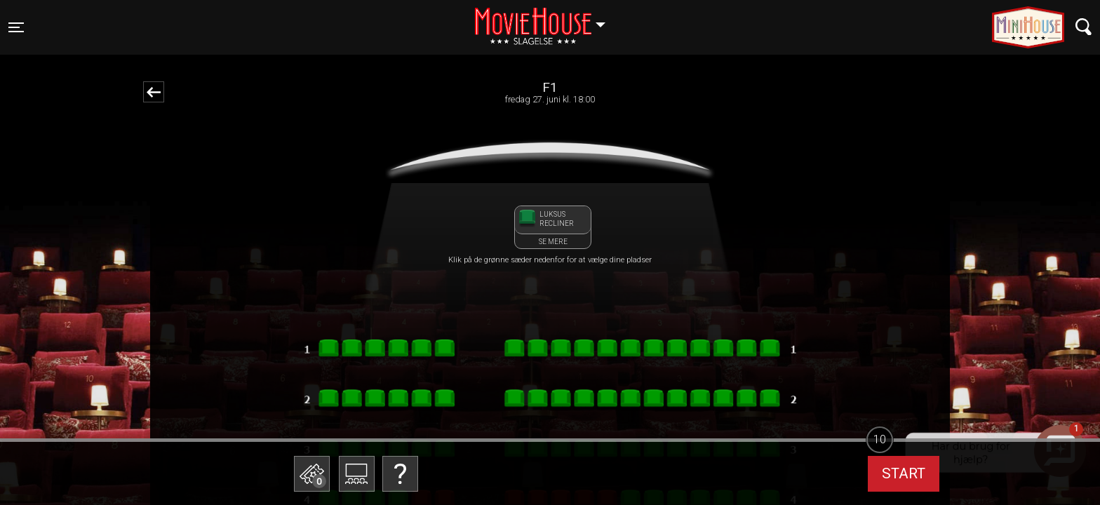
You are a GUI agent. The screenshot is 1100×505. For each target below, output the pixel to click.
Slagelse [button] (547, 19)
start (903, 473)
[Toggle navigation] (16, 27)
